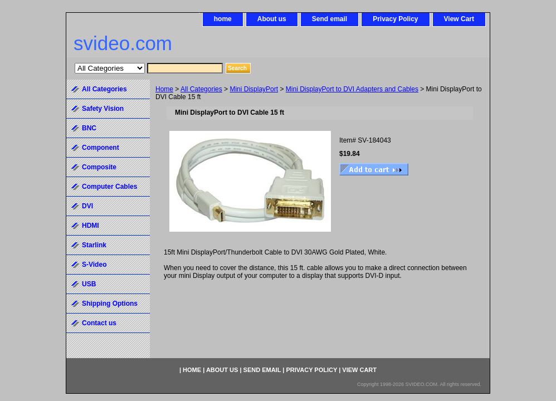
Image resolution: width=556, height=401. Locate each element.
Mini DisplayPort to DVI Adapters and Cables (352, 89)
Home (164, 89)
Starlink (94, 245)
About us (271, 19)
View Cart (459, 19)
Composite (99, 167)
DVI (87, 206)
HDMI (90, 225)
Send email (329, 19)
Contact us (99, 323)
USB (89, 284)
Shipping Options (110, 303)
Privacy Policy (395, 19)
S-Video (94, 264)
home (223, 19)
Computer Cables (109, 186)
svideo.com (123, 43)
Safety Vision (103, 109)
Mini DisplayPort (254, 89)
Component (100, 147)
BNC (89, 128)
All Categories (201, 89)
